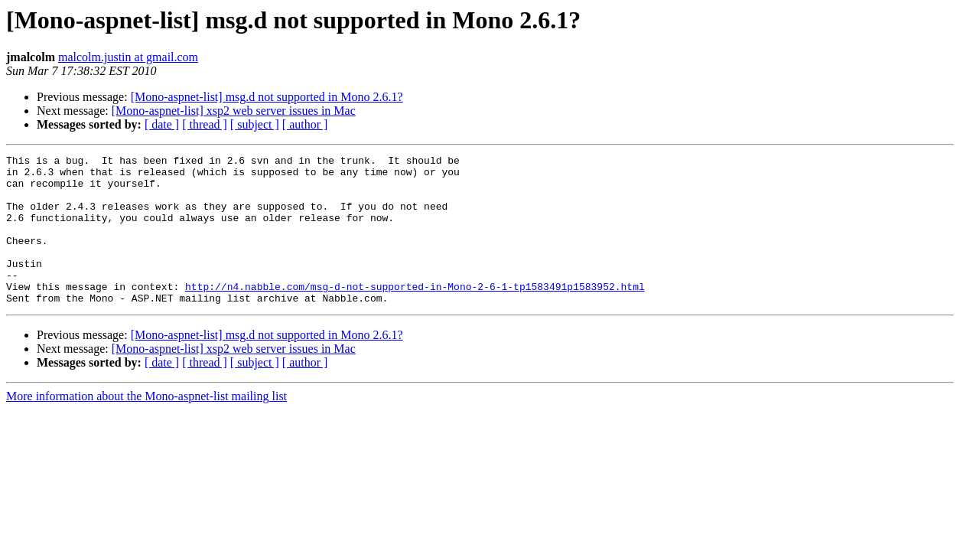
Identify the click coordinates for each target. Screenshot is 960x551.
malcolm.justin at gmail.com (128, 57)
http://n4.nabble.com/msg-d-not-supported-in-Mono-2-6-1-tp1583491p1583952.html (415, 314)
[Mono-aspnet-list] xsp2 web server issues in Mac (234, 110)
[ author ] (305, 124)
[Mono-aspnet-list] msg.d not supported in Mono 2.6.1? (267, 96)
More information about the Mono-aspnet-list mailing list (146, 425)
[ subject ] (254, 124)
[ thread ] (204, 124)
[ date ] (162, 124)
